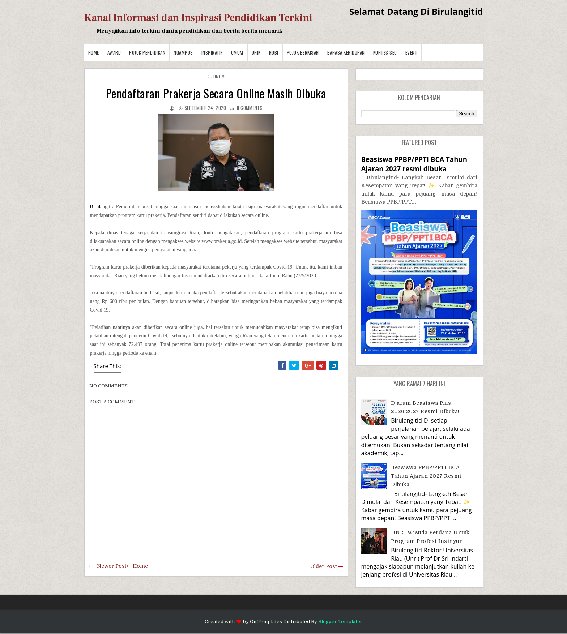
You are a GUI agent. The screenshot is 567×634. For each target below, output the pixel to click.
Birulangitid (102, 206)
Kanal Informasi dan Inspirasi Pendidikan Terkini (198, 17)
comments (249, 107)
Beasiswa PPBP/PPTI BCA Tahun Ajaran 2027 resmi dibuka (414, 164)
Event (411, 52)
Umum (237, 52)
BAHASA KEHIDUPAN (346, 52)
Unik (256, 52)
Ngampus (183, 52)
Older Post (323, 566)
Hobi (273, 52)
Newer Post (111, 566)
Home (93, 52)
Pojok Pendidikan (147, 52)
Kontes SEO (385, 52)
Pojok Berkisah (303, 52)
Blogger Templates (340, 621)
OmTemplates (266, 621)
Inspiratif (212, 52)
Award (114, 52)
